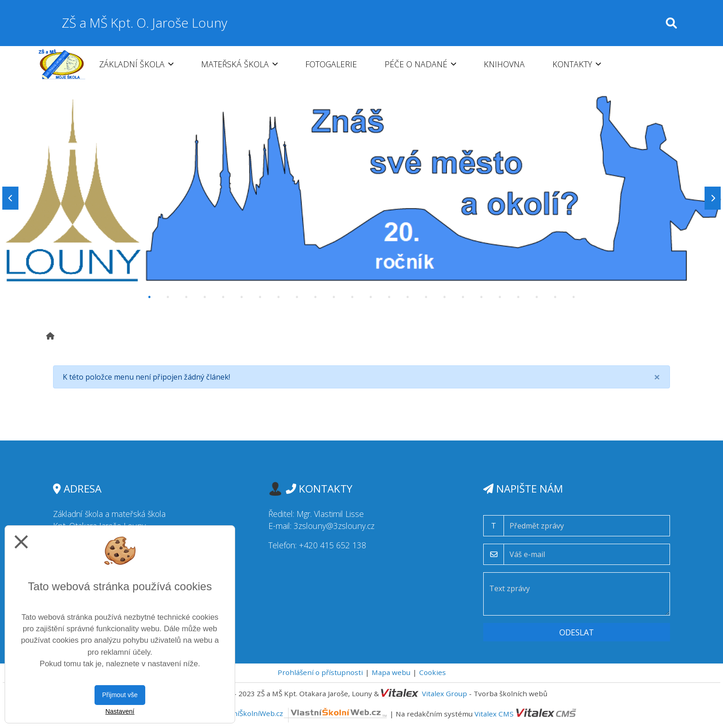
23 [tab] (555, 297)
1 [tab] (149, 297)
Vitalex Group (444, 693)
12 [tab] (352, 297)
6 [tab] (241, 297)
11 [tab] (333, 297)
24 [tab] (573, 297)
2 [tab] (167, 297)
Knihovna (504, 64)
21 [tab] (518, 297)
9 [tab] (297, 297)
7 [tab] (260, 297)
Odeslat (576, 632)
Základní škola (136, 64)
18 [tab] (463, 297)
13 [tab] (370, 297)
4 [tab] (204, 297)
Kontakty (576, 64)
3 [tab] (186, 297)
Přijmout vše (119, 695)
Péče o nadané (420, 64)
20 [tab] (499, 297)
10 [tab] (315, 297)
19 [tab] (481, 297)
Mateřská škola (239, 64)
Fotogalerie (331, 64)
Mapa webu (391, 672)
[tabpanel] (361, 198)
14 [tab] (389, 297)
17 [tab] (444, 297)
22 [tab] (536, 297)
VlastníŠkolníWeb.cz (302, 713)
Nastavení (119, 711)
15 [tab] (407, 297)
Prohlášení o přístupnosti (320, 672)
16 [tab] (426, 297)
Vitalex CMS (494, 713)
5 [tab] (223, 297)
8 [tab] (278, 297)
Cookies (432, 672)
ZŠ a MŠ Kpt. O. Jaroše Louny (144, 22)
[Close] (657, 377)
